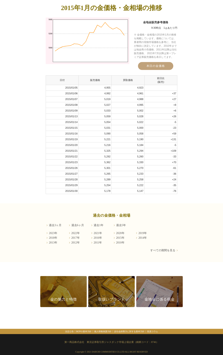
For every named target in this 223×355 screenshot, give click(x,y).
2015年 (120, 237)
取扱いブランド (111, 299)
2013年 (53, 242)
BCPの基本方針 (84, 331)
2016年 (98, 237)
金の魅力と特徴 (63, 299)
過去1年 (98, 225)
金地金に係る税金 (159, 299)
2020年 (120, 233)
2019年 (142, 233)
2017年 (75, 237)
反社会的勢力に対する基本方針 (129, 331)
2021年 (98, 233)
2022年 (75, 233)
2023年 (53, 233)
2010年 (120, 242)
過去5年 (121, 225)
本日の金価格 (155, 65)
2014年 (142, 237)
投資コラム (152, 331)
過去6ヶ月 (77, 225)
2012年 (75, 242)
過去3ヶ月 (55, 225)
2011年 (98, 242)
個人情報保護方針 (103, 331)
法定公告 (69, 331)
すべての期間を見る (162, 250)
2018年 (53, 237)
